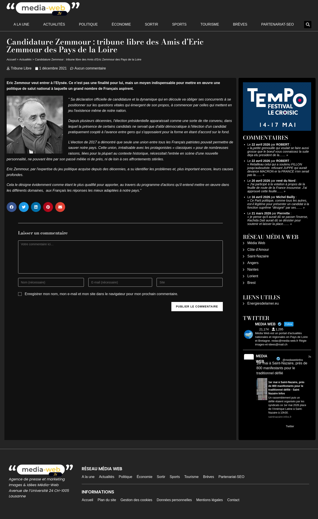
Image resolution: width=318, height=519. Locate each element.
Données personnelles (174, 500)
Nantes (253, 269)
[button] (307, 24)
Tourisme (210, 24)
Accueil (11, 59)
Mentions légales (209, 500)
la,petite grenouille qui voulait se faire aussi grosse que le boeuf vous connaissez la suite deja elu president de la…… (278, 151)
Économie (121, 24)
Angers (253, 263)
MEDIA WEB (261, 358)
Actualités (54, 24)
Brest (251, 283)
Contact (233, 500)
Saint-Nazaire (258, 256)
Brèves (240, 24)
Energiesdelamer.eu (263, 303)
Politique (88, 24)
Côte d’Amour (258, 249)
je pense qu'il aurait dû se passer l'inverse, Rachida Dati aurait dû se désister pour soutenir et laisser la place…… (277, 220)
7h (309, 356)
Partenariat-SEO (277, 24)
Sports (179, 24)
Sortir (151, 24)
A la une (21, 24)
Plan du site (107, 500)
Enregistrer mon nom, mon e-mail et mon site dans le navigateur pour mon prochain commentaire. (101, 294)
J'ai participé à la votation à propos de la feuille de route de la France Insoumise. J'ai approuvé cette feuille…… (277, 187)
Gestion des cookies (136, 500)
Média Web (256, 243)
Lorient (252, 276)
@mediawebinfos (293, 360)
